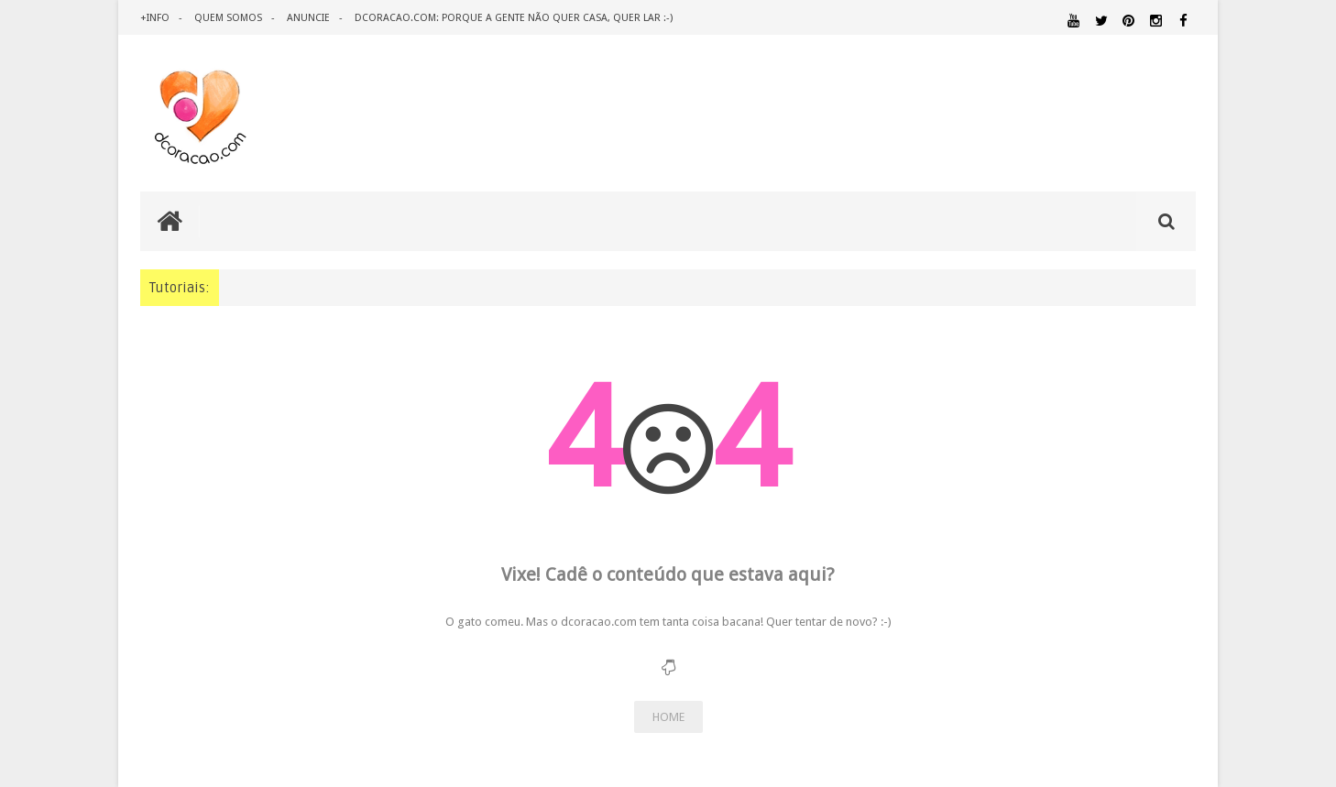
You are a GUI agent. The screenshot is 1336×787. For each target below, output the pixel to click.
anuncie (308, 18)
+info (155, 18)
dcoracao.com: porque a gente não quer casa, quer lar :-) (514, 18)
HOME (668, 717)
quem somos (228, 18)
